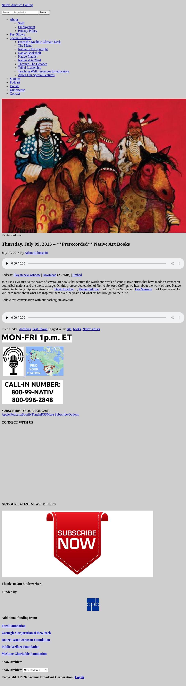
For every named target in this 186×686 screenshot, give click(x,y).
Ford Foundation (14, 626)
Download (50, 275)
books (77, 329)
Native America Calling (17, 5)
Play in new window (27, 275)
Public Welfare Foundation (20, 646)
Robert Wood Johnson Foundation (26, 639)
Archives (25, 329)
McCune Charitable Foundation (24, 653)
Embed (77, 275)
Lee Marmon (143, 289)
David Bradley (64, 289)
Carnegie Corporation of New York (26, 632)
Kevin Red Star (89, 289)
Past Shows (39, 329)
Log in (79, 677)
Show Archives (12, 670)
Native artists (91, 329)
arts (69, 329)
